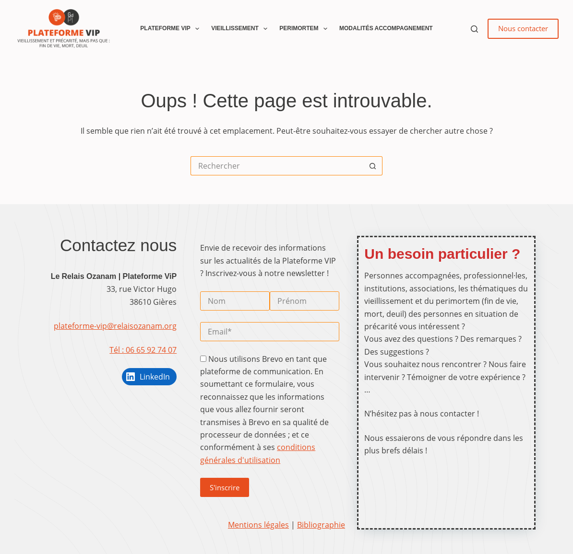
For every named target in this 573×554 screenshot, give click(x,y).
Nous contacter (523, 28)
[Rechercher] (474, 29)
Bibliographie (321, 524)
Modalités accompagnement (386, 28)
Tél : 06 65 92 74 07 (143, 350)
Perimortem (305, 29)
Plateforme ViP (171, 29)
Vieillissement (241, 29)
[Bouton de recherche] (372, 165)
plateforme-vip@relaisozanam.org (115, 326)
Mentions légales (258, 524)
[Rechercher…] (277, 165)
